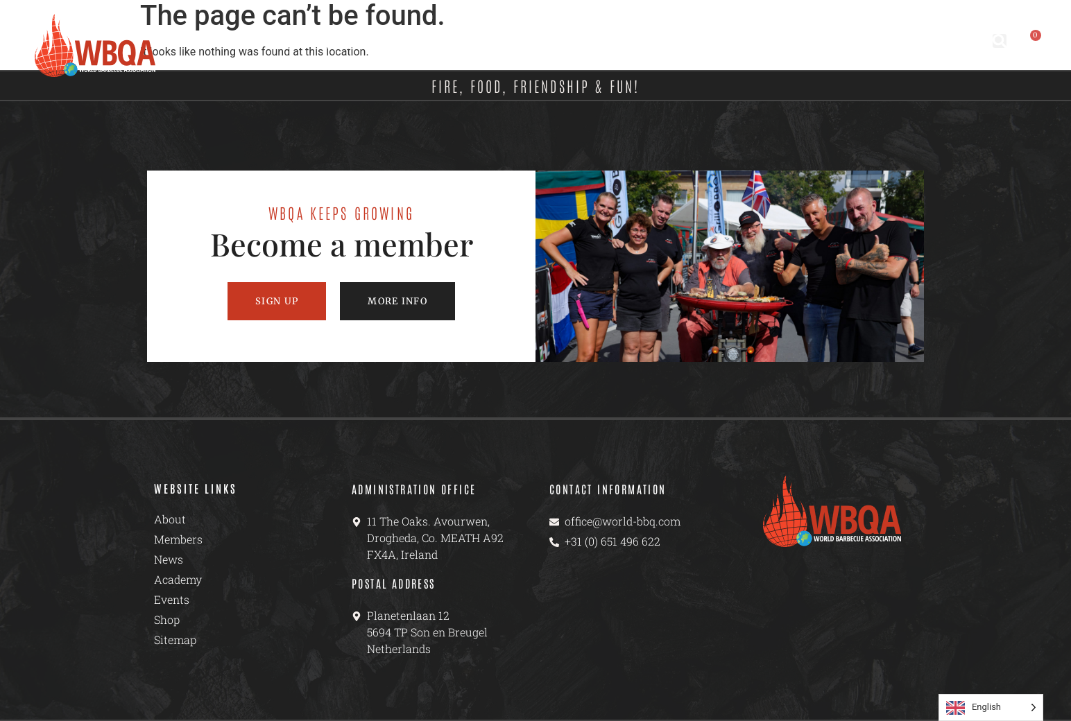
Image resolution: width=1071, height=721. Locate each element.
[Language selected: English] (991, 707)
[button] (999, 41)
